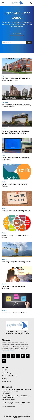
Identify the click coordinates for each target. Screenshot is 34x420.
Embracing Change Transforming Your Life (16, 262)
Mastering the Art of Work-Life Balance (15, 313)
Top (3, 76)
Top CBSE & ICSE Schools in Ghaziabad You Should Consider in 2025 (16, 390)
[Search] (29, 42)
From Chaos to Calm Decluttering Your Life (16, 211)
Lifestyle (4, 181)
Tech (3, 155)
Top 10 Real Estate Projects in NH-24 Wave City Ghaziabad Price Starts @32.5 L (16, 403)
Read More (10, 351)
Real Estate (5, 102)
